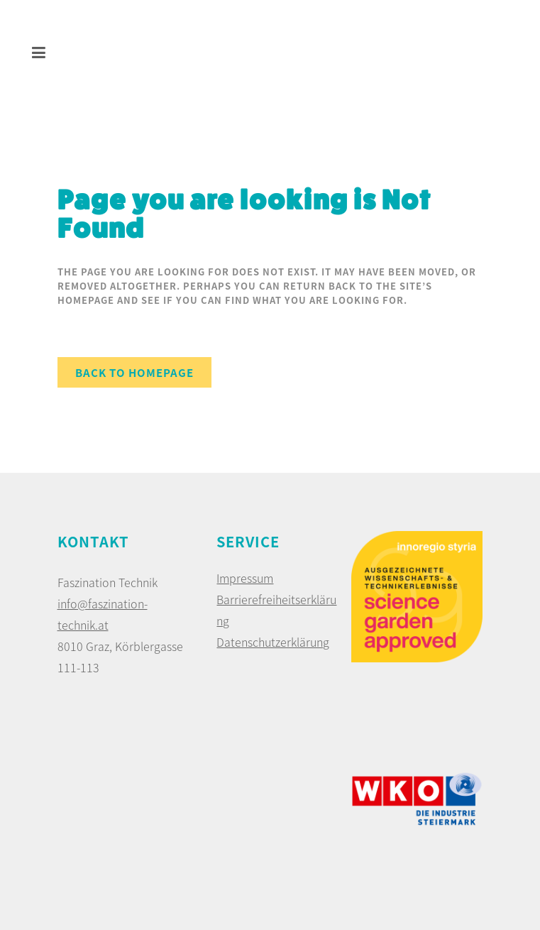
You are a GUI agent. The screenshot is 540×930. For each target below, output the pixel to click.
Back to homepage (134, 372)
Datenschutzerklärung (272, 641)
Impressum (244, 577)
